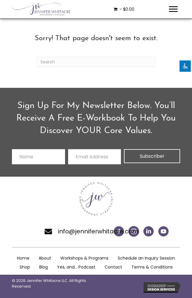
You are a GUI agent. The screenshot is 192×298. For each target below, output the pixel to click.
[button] (148, 231)
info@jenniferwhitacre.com (98, 231)
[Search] (96, 62)
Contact (113, 267)
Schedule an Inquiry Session (146, 258)
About (45, 258)
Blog (43, 267)
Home (23, 258)
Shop (25, 267)
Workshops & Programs (84, 258)
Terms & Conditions (152, 267)
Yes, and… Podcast (76, 267)
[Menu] (173, 9)
